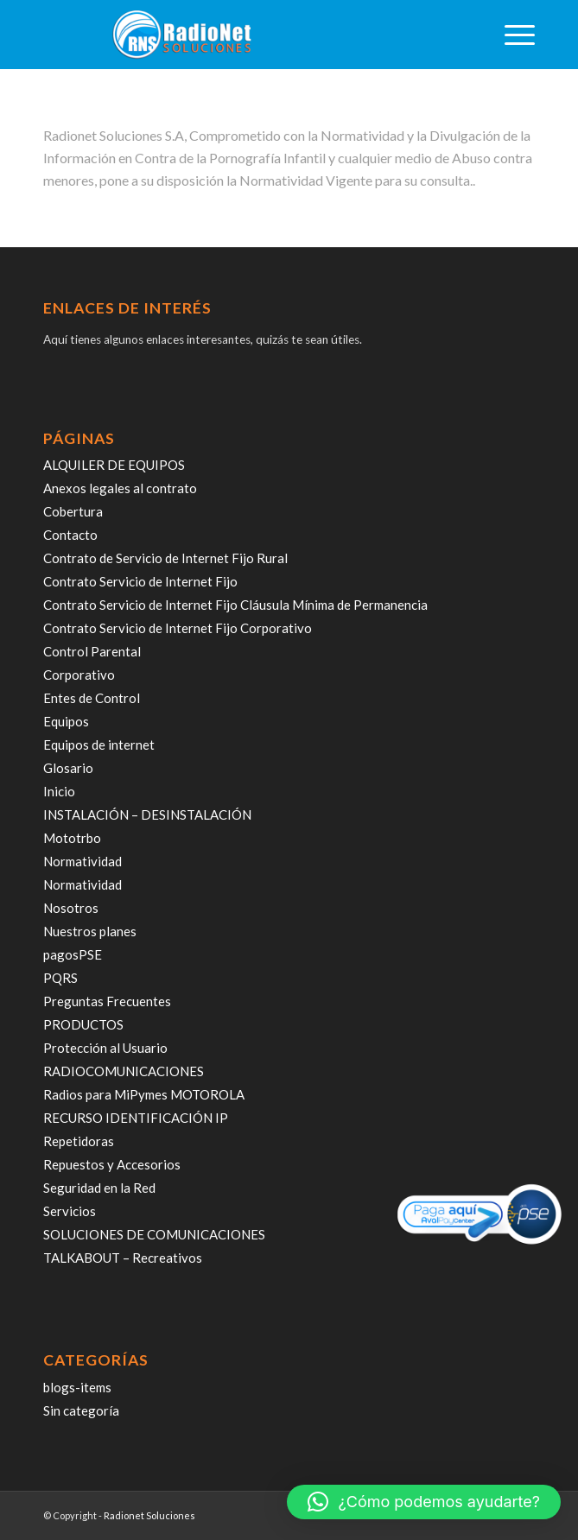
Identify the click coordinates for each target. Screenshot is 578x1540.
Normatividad (82, 861)
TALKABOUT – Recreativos (122, 1257)
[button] (424, 1502)
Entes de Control (91, 698)
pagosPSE (72, 954)
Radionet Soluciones (149, 1515)
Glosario (68, 768)
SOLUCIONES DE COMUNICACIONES (154, 1234)
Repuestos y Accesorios (112, 1164)
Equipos (66, 721)
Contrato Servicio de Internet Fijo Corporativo (177, 628)
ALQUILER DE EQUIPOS (114, 464)
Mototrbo (72, 838)
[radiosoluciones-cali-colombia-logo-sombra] (239, 34)
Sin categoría (81, 1410)
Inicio (59, 791)
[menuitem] (511, 34)
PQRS (60, 977)
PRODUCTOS (83, 1024)
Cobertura (73, 511)
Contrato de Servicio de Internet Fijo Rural (165, 558)
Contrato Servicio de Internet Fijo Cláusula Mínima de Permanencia (235, 604)
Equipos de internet (99, 744)
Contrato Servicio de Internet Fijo (140, 581)
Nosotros (70, 908)
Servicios (69, 1211)
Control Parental (92, 651)
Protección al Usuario (105, 1047)
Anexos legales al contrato (120, 488)
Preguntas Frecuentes (107, 1001)
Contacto (70, 534)
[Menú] (511, 34)
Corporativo (79, 674)
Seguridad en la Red (99, 1187)
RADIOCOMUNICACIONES (123, 1071)
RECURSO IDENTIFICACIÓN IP (135, 1117)
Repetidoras (78, 1141)
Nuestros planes (90, 931)
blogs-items (77, 1387)
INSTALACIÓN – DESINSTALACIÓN (147, 814)
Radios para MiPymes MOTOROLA (144, 1094)
